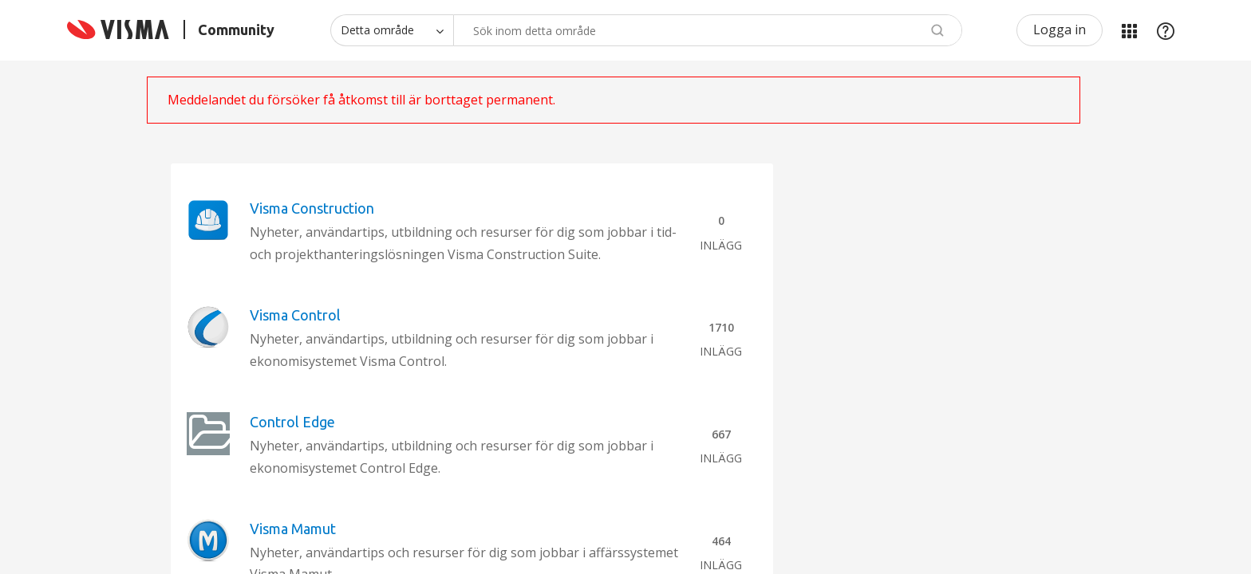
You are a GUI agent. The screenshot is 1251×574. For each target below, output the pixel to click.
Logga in (1059, 29)
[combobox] (707, 30)
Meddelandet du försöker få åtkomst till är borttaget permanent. (361, 99)
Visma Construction (312, 208)
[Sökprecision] (391, 30)
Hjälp (1165, 30)
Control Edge (292, 422)
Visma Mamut (293, 529)
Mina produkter (1129, 30)
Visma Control (295, 315)
